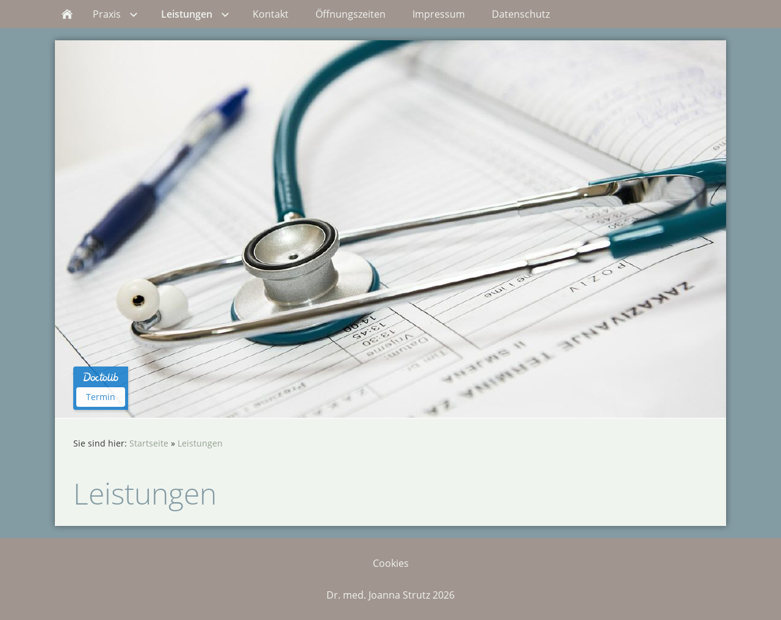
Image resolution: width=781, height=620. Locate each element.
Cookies (391, 563)
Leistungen (200, 443)
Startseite (148, 443)
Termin (100, 397)
